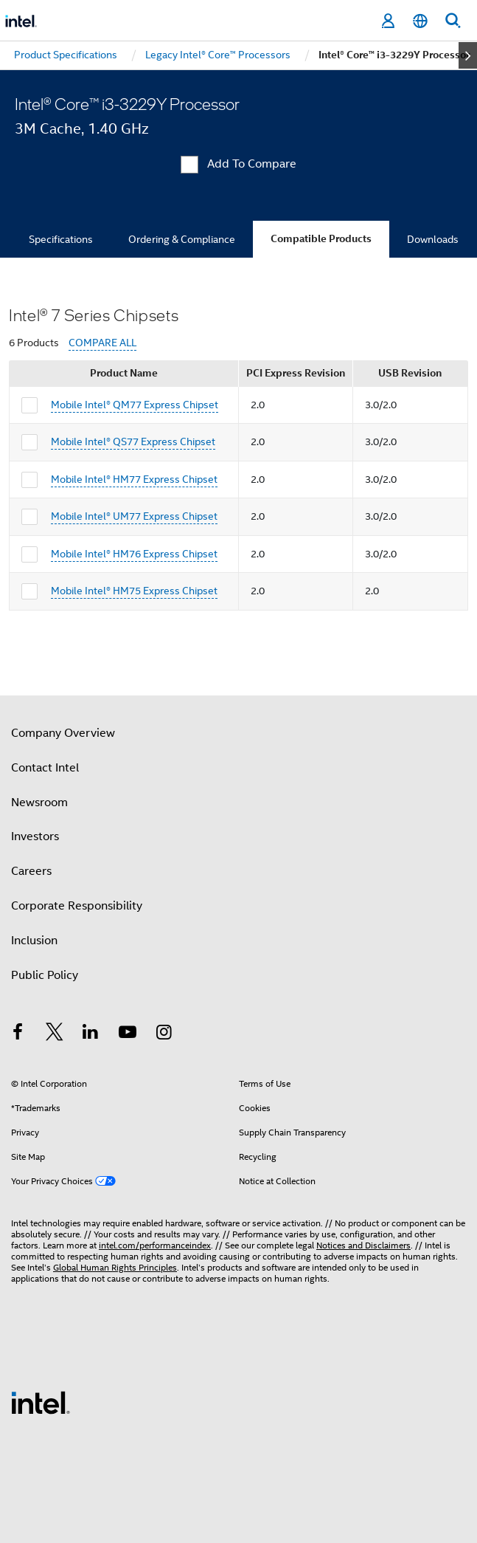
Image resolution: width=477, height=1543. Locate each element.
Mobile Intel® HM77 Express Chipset (134, 479)
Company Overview (63, 733)
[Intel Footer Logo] (40, 1402)
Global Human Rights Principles (115, 1267)
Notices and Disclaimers (363, 1245)
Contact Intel (45, 767)
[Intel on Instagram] (163, 1034)
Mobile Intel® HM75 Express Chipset (134, 590)
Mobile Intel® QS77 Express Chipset (133, 441)
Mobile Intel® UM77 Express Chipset (134, 516)
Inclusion (34, 940)
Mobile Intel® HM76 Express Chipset (134, 553)
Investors (35, 836)
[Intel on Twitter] (54, 1034)
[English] (420, 21)
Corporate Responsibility (76, 905)
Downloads (433, 239)
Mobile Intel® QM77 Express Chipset (134, 404)
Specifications (61, 239)
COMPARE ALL (102, 343)
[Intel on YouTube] (127, 1034)
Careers (31, 871)
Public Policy (44, 975)
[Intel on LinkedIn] (90, 1034)
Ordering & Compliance (181, 239)
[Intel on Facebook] (17, 1034)
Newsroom (39, 802)
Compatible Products (321, 239)
